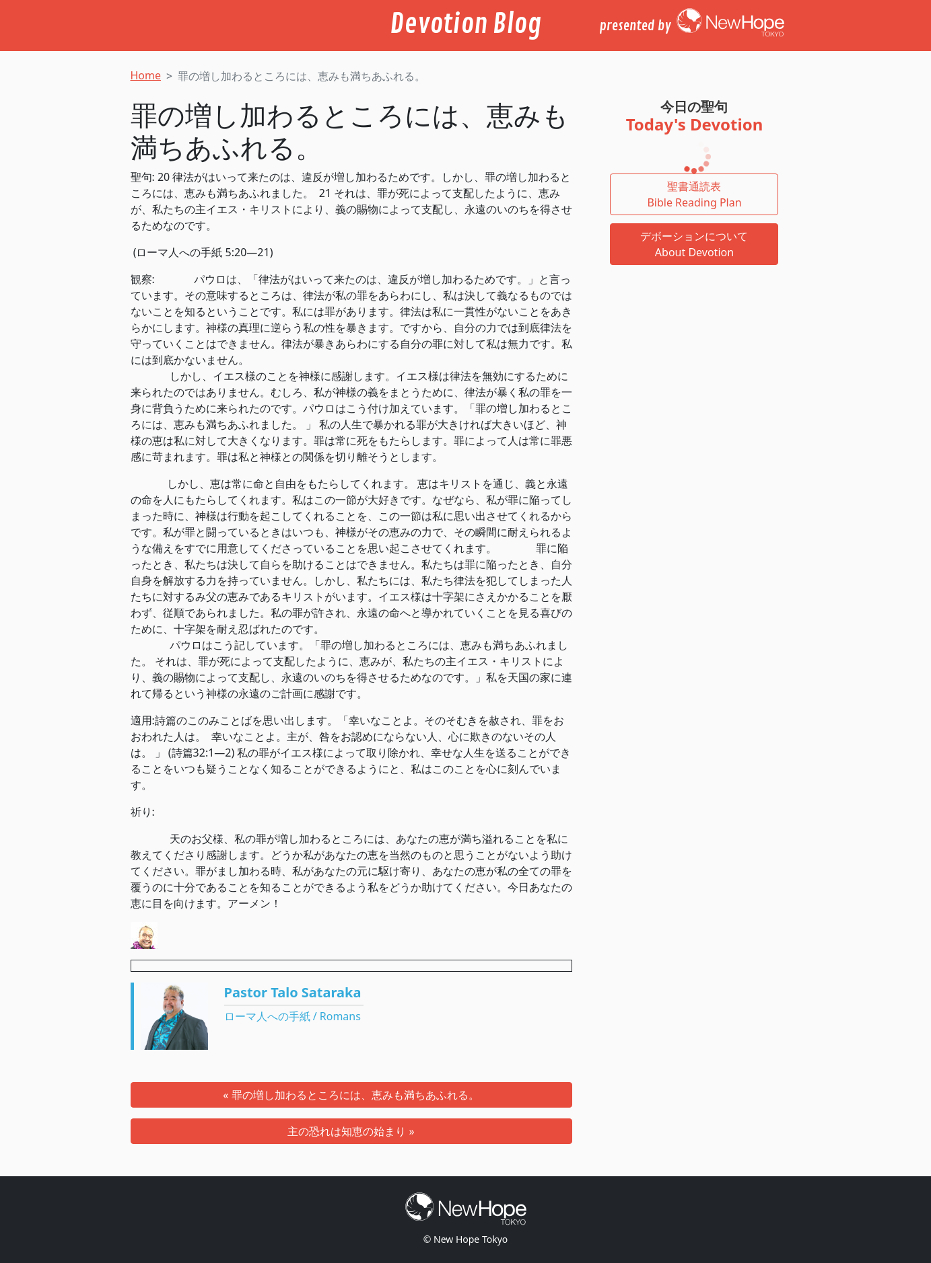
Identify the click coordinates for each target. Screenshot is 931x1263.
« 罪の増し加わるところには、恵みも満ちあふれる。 (351, 1094)
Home (146, 75)
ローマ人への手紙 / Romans (292, 1016)
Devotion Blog (465, 24)
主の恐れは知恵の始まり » (350, 1131)
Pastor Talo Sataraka (292, 992)
